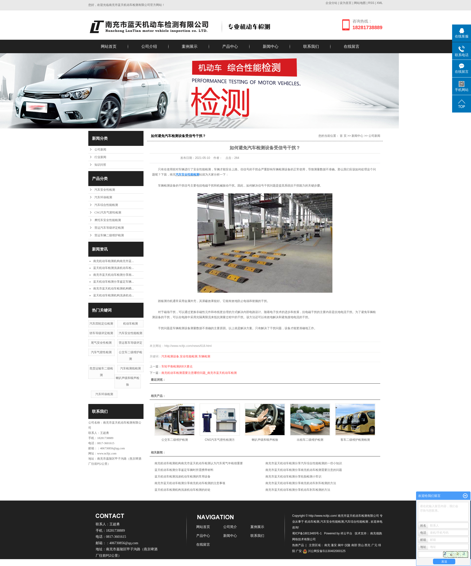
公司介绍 (149, 46)
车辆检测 (204, 356)
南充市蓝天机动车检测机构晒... (113, 288)
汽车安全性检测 (104, 189)
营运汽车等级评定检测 (109, 227)
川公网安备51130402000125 (324, 551)
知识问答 (100, 164)
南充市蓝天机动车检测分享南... (113, 275)
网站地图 (360, 3)
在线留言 (351, 46)
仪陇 (347, 545)
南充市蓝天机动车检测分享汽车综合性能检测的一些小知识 (303, 463)
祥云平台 (346, 533)
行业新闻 (100, 157)
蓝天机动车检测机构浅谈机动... (113, 295)
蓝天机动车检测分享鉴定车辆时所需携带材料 (184, 470)
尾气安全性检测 (101, 342)
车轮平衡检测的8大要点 (177, 366)
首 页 (343, 136)
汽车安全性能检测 (130, 333)
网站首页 (109, 46)
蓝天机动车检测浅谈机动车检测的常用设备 (182, 476)
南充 (327, 545)
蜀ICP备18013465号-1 (307, 533)
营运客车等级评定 (130, 342)
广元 (374, 545)
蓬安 (334, 545)
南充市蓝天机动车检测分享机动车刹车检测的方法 (297, 489)
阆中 (341, 545)
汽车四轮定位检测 (101, 323)
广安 (299, 551)
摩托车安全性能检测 (107, 220)
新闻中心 (270, 46)
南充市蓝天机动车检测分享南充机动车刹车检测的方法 (300, 483)
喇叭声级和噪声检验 (265, 439)
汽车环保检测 (103, 197)
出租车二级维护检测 (310, 439)
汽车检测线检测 (130, 368)
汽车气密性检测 (101, 352)
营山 (361, 545)
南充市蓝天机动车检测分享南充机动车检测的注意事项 (190, 483)
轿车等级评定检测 (101, 333)
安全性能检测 (188, 356)
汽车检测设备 (170, 356)
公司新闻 (100, 149)
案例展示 (189, 46)
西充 (367, 545)
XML (380, 3)
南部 (354, 545)
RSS (371, 3)
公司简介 (230, 527)
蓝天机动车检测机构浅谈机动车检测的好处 (182, 489)
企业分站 (331, 3)
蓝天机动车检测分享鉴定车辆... (113, 281)
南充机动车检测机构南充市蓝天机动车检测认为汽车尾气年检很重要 (199, 463)
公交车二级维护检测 (174, 439)
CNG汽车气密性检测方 (220, 439)
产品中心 (230, 46)
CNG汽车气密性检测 (107, 212)
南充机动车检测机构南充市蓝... (113, 261)
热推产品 (298, 545)
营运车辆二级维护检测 (109, 235)
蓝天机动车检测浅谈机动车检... (113, 268)
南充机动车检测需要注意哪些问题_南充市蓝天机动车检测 (199, 373)
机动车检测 (130, 323)
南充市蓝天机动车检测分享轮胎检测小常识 (293, 476)
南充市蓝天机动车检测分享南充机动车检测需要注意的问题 (303, 470)
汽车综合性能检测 (106, 205)
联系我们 (311, 46)
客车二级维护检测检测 (355, 439)
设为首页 (346, 3)
